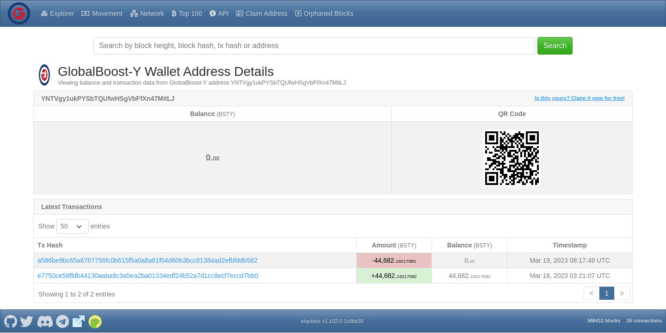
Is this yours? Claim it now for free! (580, 98)
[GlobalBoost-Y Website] (78, 321)
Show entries (74, 226)
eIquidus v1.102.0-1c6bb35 (332, 321)
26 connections (644, 320)
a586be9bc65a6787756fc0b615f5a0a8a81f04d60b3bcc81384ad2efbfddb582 (147, 260)
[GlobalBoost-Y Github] (10, 321)
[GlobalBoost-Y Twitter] (26, 321)
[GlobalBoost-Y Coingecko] (94, 321)
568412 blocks (603, 320)
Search (555, 45)
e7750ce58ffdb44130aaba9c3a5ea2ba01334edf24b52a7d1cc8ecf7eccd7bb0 (147, 275)
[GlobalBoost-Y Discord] (45, 321)
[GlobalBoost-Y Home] (18, 13)
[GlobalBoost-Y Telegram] (63, 321)
